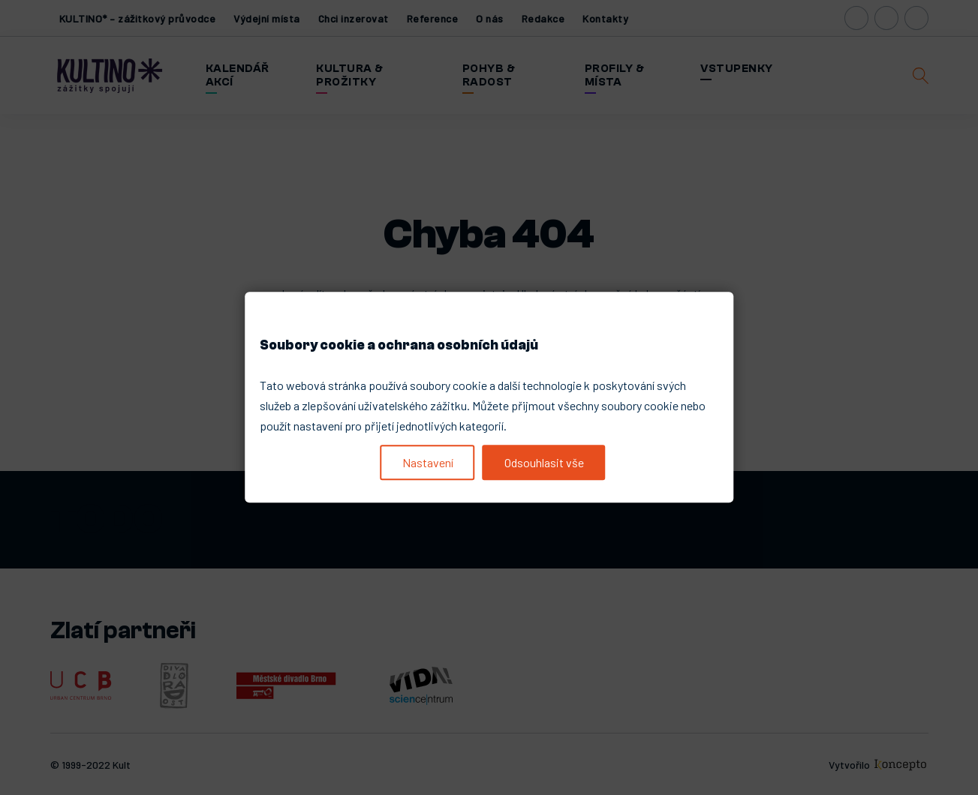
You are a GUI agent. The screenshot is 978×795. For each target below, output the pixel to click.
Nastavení (427, 462)
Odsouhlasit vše (544, 462)
